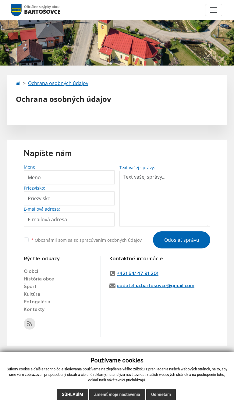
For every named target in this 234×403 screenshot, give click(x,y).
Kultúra (32, 294)
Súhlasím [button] (72, 394)
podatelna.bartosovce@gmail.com (155, 285)
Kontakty (34, 309)
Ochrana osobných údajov (58, 83)
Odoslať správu (181, 240)
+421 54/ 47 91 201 (137, 273)
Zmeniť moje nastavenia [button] (117, 394)
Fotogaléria (37, 301)
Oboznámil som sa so (86, 240)
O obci (31, 271)
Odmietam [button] (161, 394)
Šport (30, 286)
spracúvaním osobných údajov (111, 240)
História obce (39, 278)
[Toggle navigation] (213, 10)
